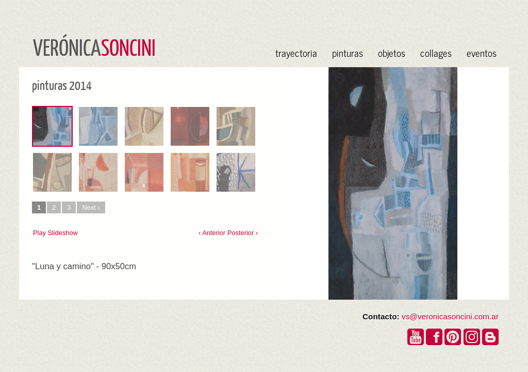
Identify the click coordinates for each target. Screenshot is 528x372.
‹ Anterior (212, 233)
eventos (482, 52)
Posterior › (242, 233)
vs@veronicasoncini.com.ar (450, 316)
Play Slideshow (55, 233)
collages (436, 52)
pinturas (347, 52)
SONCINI (128, 47)
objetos (391, 52)
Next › (91, 207)
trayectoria (296, 52)
